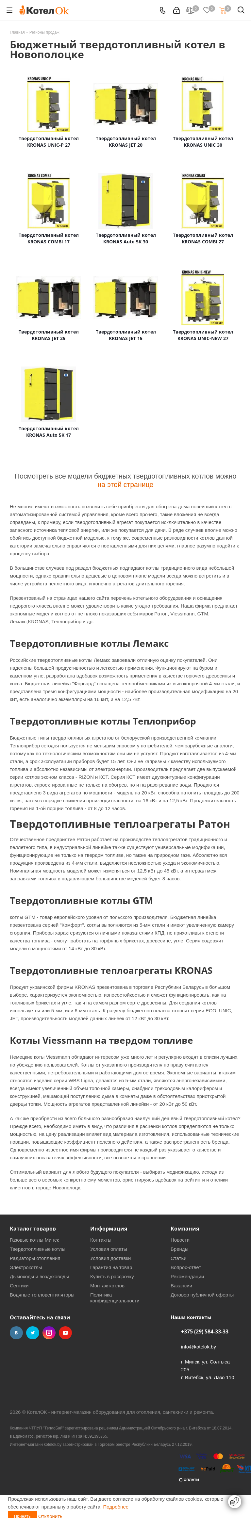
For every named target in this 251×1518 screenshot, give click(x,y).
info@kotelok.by (198, 1346)
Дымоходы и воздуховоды (39, 1276)
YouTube (65, 1332)
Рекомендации (187, 1276)
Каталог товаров (33, 1228)
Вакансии (181, 1285)
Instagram (49, 1332)
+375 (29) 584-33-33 (204, 1331)
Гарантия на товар (111, 1267)
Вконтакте (16, 1332)
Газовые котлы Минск (34, 1240)
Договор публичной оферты (202, 1295)
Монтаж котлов (107, 1285)
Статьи (179, 1258)
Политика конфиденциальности (115, 1297)
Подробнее (115, 1507)
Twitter (32, 1332)
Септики (19, 1285)
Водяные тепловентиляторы (42, 1295)
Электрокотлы (26, 1267)
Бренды (179, 1249)
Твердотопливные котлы (37, 1249)
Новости (180, 1240)
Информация (108, 1228)
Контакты (100, 1240)
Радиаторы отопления (35, 1258)
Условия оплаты (108, 1249)
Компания (185, 1228)
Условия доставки (110, 1258)
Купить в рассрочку (112, 1276)
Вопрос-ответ (186, 1267)
